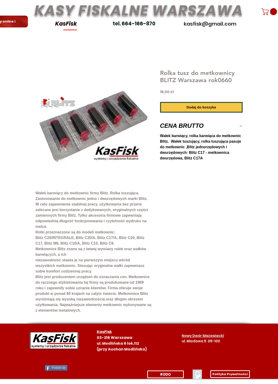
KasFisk (66, 23)
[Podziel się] (56, 368)
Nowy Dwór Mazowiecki (203, 335)
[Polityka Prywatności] (230, 374)
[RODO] (165, 374)
